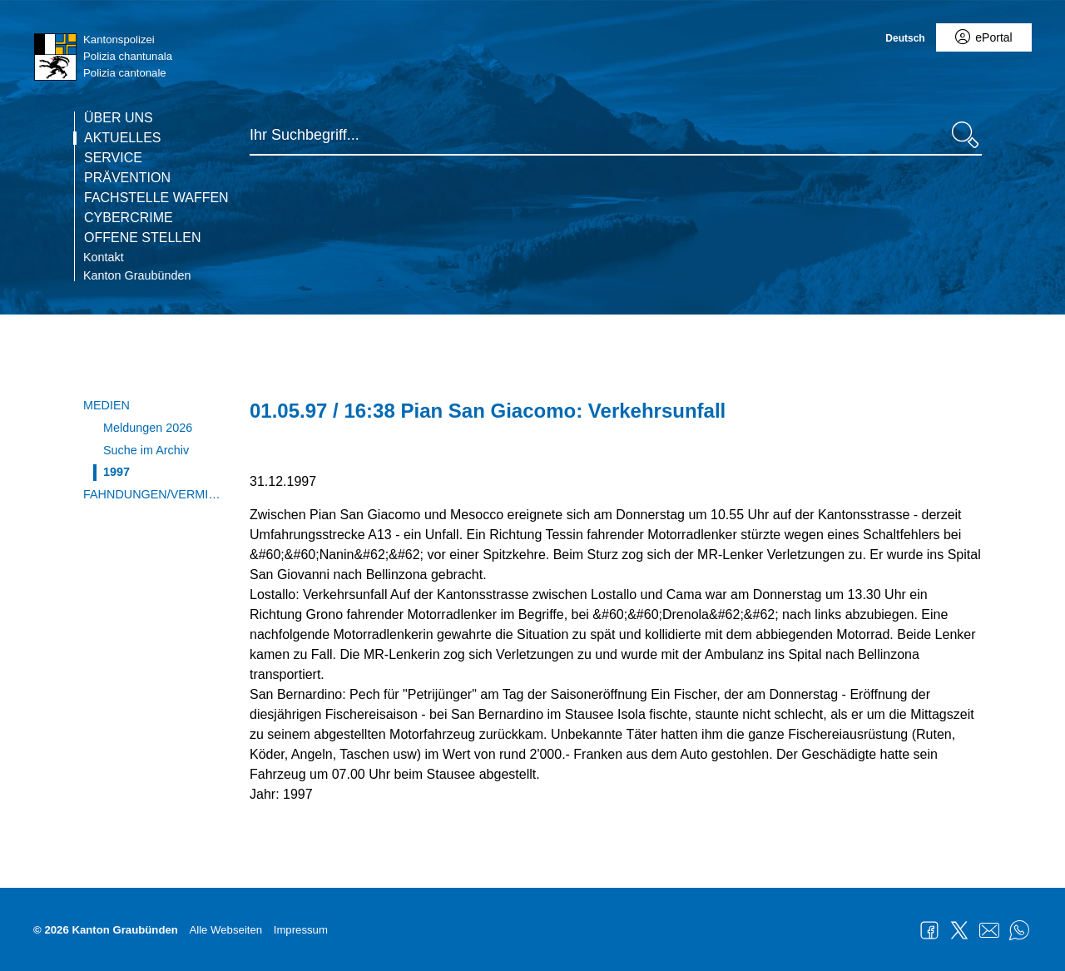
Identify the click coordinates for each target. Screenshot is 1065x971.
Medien (106, 405)
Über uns (118, 118)
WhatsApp (1019, 930)
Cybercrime (128, 218)
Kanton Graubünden (137, 275)
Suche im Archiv (146, 450)
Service (113, 158)
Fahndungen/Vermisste (154, 494)
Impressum (301, 930)
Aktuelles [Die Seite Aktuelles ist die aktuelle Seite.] (122, 138)
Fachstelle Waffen (156, 198)
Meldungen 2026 (147, 427)
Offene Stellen (142, 238)
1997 (116, 471)
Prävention (127, 178)
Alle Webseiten (225, 930)
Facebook (929, 930)
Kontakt (103, 257)
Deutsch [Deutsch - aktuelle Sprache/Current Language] (904, 38)
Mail (989, 930)
